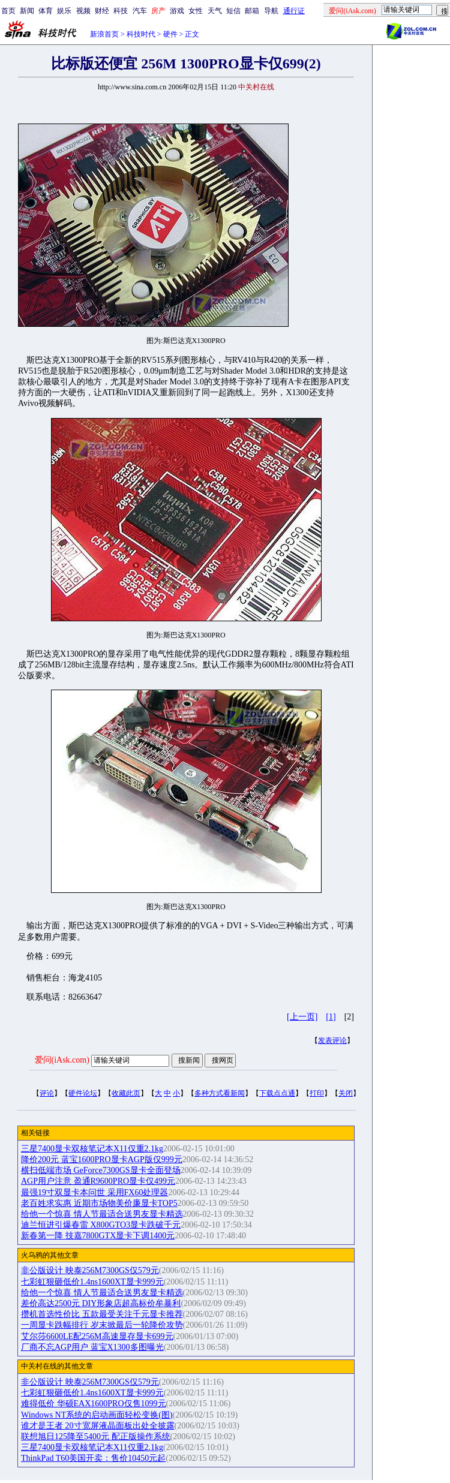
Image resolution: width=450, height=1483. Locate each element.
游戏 (177, 11)
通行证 (294, 11)
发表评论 (332, 1040)
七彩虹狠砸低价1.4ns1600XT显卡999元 (92, 1281)
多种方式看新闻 (219, 1093)
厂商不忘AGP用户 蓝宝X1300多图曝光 (92, 1347)
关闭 (345, 1093)
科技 (120, 11)
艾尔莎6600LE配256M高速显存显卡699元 (97, 1336)
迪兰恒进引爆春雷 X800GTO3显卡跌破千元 (101, 1224)
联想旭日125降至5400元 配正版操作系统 (95, 1436)
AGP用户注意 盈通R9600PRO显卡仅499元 (98, 1181)
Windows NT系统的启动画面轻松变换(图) (97, 1414)
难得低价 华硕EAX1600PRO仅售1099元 (93, 1403)
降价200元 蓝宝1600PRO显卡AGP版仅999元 (101, 1159)
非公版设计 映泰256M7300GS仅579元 (90, 1270)
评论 (47, 1093)
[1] (330, 1016)
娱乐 (64, 11)
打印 (317, 1093)
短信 (233, 11)
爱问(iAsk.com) (62, 1059)
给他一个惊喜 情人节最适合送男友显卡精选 (102, 1214)
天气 (215, 11)
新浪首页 (104, 34)
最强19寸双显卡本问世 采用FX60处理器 (94, 1192)
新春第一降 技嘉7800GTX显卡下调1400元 (98, 1235)
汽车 (140, 11)
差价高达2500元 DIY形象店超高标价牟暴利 (101, 1303)
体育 (45, 11)
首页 (8, 11)
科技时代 (141, 34)
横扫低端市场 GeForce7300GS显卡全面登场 (101, 1170)
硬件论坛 (82, 1093)
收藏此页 (126, 1093)
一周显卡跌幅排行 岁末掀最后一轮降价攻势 (102, 1324)
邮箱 (252, 11)
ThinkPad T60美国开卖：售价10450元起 (93, 1458)
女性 (195, 11)
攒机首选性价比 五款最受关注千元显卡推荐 (102, 1314)
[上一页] (302, 1016)
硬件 (170, 34)
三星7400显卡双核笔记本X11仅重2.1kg (92, 1148)
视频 (83, 11)
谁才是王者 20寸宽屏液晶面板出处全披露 (98, 1425)
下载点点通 (277, 1093)
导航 (271, 11)
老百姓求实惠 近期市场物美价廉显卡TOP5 (99, 1203)
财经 (102, 11)
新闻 (27, 11)
